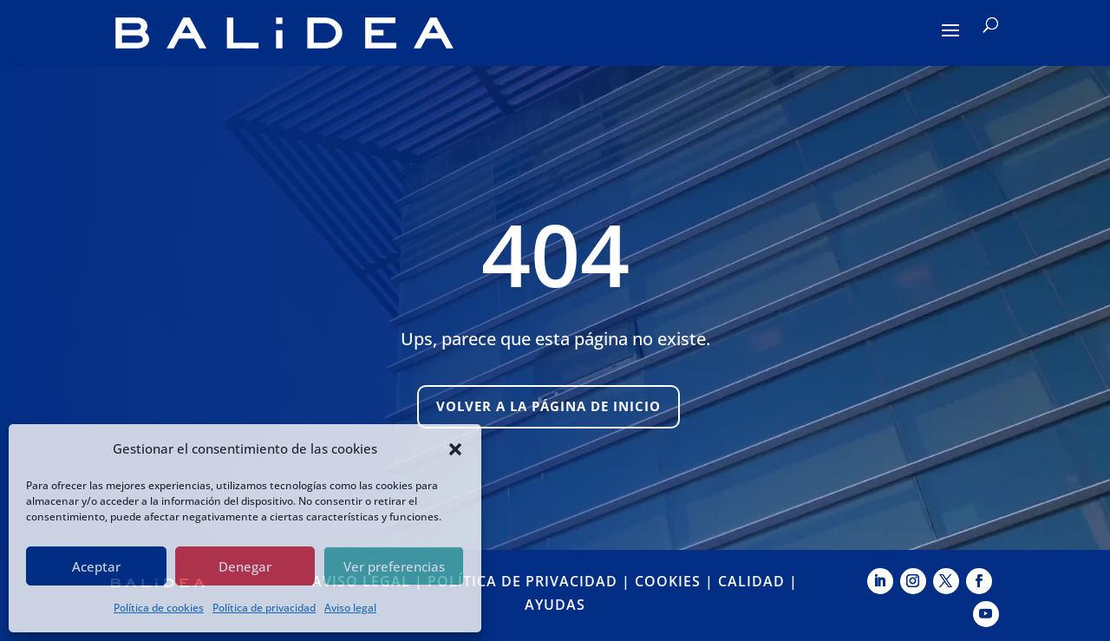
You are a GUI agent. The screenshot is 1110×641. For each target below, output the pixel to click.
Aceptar (96, 566)
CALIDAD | (758, 581)
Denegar (245, 566)
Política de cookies (159, 607)
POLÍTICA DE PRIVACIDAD (522, 581)
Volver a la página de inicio (548, 406)
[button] (455, 449)
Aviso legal (350, 607)
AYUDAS (555, 604)
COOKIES (668, 581)
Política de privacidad (264, 607)
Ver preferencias (394, 566)
